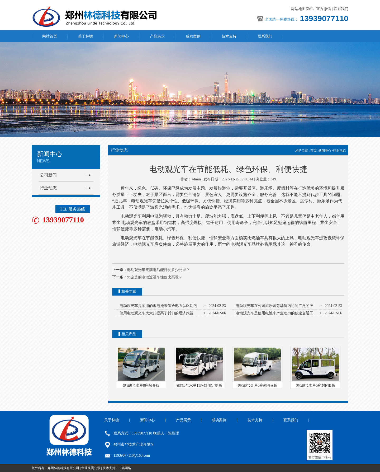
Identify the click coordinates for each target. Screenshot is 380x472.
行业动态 (48, 188)
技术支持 (229, 36)
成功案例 (193, 36)
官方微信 (323, 9)
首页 (313, 150)
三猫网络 (124, 468)
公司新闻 (48, 175)
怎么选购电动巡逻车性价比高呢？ (154, 277)
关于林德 (85, 36)
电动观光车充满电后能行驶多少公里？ (158, 270)
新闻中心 (121, 36)
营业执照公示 (90, 468)
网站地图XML (302, 9)
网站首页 (49, 36)
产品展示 (157, 36)
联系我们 (341, 9)
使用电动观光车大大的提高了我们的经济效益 (155, 313)
